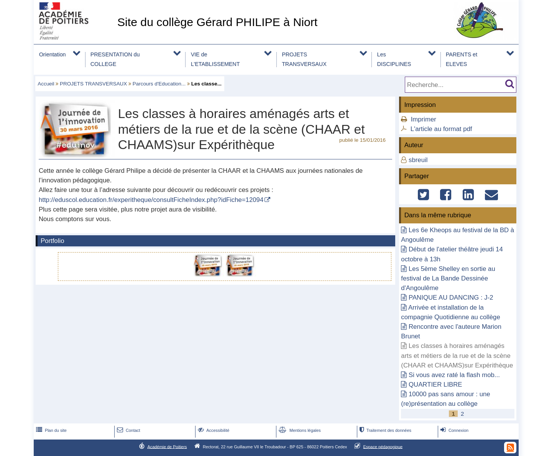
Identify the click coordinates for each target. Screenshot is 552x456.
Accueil (46, 84)
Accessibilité (213, 430)
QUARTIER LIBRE (435, 384)
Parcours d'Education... (159, 84)
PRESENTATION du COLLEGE (115, 59)
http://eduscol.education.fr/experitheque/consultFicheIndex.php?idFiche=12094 (151, 199)
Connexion (453, 430)
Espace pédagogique (383, 446)
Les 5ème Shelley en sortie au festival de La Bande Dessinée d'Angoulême (448, 278)
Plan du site (50, 430)
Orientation (52, 54)
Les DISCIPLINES (394, 59)
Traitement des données (384, 430)
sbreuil (418, 160)
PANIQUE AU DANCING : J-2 (451, 297)
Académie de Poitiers (167, 446)
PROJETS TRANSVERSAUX (304, 59)
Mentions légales (299, 430)
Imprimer (423, 119)
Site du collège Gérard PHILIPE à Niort (217, 22)
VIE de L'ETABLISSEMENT (215, 59)
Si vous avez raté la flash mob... (454, 375)
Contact (127, 430)
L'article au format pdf (441, 129)
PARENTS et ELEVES (461, 59)
